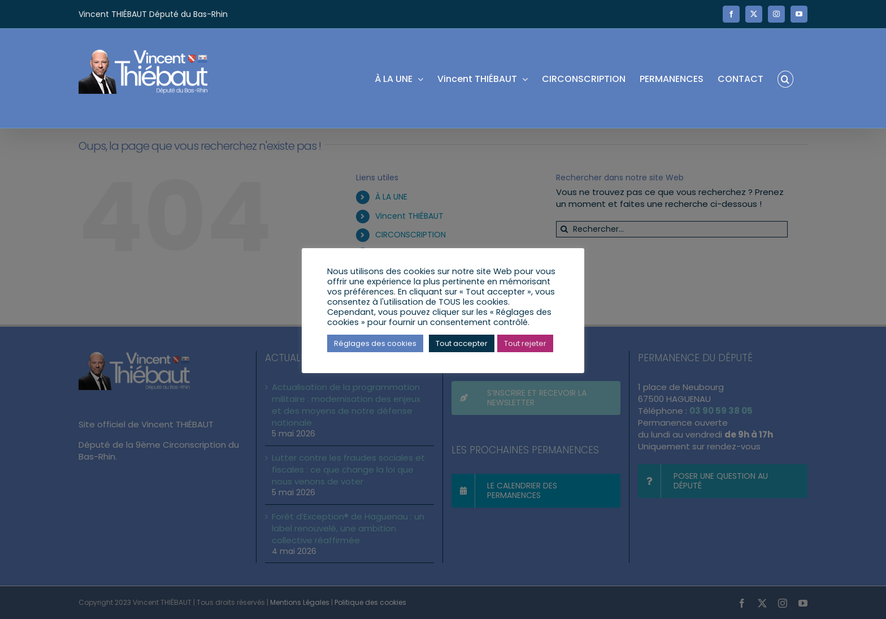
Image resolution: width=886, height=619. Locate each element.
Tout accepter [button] (462, 343)
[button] (785, 78)
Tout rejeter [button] (525, 343)
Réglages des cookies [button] (375, 343)
